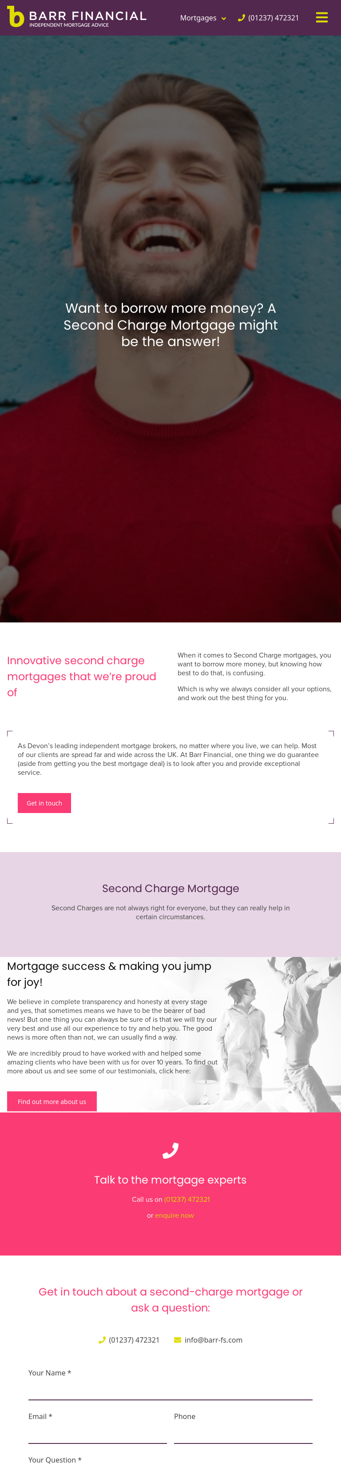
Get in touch (44, 803)
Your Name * (49, 1373)
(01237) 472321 (187, 1199)
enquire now (174, 1215)
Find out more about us (52, 1101)
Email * (40, 1416)
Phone (184, 1416)
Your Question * (55, 1460)
